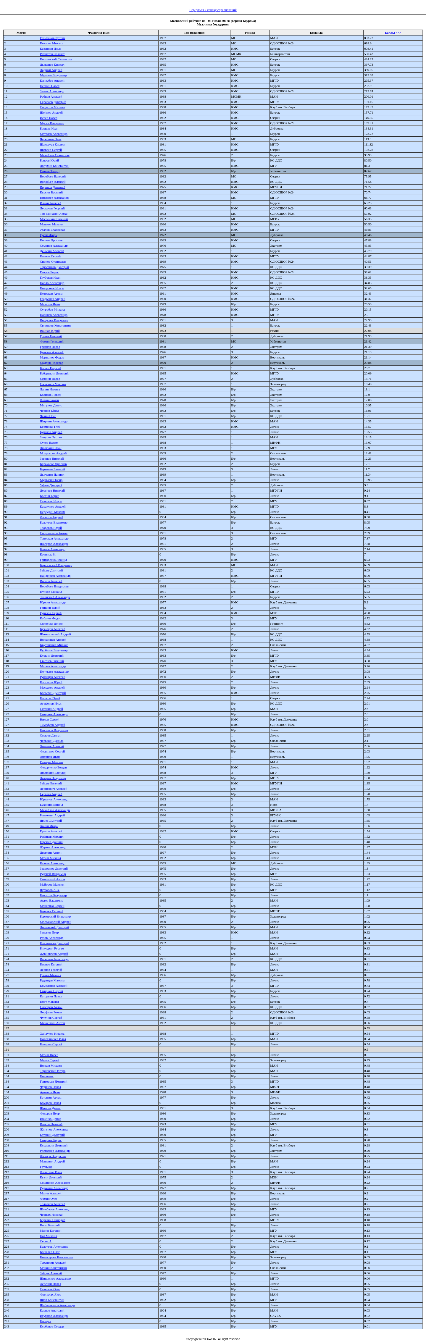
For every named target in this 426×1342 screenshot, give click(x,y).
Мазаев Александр (53, 666)
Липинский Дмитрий (54, 927)
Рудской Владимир (53, 874)
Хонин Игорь (49, 826)
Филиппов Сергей (52, 751)
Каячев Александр (52, 863)
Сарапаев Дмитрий (53, 102)
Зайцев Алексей (51, 1273)
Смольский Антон (52, 879)
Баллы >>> (393, 32)
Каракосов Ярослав (53, 464)
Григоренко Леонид (53, 559)
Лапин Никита (50, 389)
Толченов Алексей (52, 1204)
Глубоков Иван (50, 277)
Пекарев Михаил (51, 43)
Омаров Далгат (50, 735)
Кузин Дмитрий (51, 1177)
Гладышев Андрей (52, 299)
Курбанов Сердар (52, 1326)
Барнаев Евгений (51, 911)
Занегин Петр (49, 932)
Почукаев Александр (54, 671)
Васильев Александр (54, 959)
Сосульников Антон (53, 533)
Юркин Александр (53, 602)
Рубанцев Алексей (52, 677)
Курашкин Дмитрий (53, 1145)
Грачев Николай (51, 336)
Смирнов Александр (54, 714)
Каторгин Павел (51, 996)
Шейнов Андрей (51, 112)
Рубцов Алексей (51, 96)
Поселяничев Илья (53, 1039)
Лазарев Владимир (53, 778)
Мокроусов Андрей (53, 453)
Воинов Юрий (50, 330)
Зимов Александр (52, 91)
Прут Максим (49, 1001)
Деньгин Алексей (52, 251)
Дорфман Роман (51, 1012)
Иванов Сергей (50, 256)
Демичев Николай (52, 490)
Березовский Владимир (56, 565)
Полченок (47, 1076)
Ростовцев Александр (55, 1150)
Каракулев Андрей (53, 506)
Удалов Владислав (52, 229)
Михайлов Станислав (55, 155)
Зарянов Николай (52, 458)
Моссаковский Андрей (55, 921)
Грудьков (46, 1166)
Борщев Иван (49, 128)
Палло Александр (52, 283)
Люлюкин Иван (51, 448)
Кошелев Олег (50, 1252)
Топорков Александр (54, 538)
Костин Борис (49, 496)
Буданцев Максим (52, 980)
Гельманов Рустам (52, 38)
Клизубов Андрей (52, 80)
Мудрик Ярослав (51, 362)
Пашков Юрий (50, 698)
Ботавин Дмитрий (52, 1134)
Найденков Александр (55, 575)
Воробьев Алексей (52, 181)
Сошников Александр (55, 1182)
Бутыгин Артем (51, 1097)
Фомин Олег (48, 1198)
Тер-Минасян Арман (54, 213)
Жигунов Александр (54, 1129)
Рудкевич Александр (54, 1188)
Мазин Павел (49, 1055)
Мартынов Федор (52, 357)
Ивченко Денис (50, 1118)
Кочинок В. (48, 554)
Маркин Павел (50, 378)
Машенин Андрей (52, 1161)
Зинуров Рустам (51, 437)
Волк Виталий (50, 1225)
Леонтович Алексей (53, 788)
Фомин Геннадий (52, 341)
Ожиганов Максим (53, 384)
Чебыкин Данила (51, 740)
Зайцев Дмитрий (51, 570)
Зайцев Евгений (51, 783)
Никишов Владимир (54, 730)
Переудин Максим (52, 511)
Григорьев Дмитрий (53, 1081)
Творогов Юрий (51, 527)
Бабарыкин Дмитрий (54, 373)
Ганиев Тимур (49, 171)
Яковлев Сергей (51, 149)
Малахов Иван (50, 304)
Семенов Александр (54, 245)
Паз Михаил (48, 1236)
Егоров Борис (49, 272)
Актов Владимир (51, 900)
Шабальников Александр (57, 1305)
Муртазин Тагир (51, 480)
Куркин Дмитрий (52, 655)
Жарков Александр (53, 847)
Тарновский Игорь (52, 1071)
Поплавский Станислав (56, 59)
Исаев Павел (48, 117)
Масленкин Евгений (54, 219)
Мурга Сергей (49, 1060)
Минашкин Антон (52, 1023)
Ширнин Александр (53, 421)
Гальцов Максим (51, 762)
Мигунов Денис (51, 405)
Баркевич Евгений (52, 469)
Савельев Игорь (51, 501)
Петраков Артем (51, 293)
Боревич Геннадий (52, 1220)
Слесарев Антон (51, 1007)
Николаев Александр (54, 197)
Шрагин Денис (50, 1108)
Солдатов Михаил (52, 107)
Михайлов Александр (55, 810)
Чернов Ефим (49, 410)
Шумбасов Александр (55, 1209)
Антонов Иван (50, 756)
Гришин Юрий (50, 607)
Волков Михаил (51, 1065)
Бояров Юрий (49, 160)
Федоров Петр (50, 1113)
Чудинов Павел (50, 1087)
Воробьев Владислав (54, 586)
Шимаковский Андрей (55, 634)
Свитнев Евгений (52, 661)
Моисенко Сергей (52, 905)
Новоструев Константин (56, 1257)
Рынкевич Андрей (52, 815)
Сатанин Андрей (51, 708)
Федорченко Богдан (53, 767)
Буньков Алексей (52, 352)
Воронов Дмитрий (52, 187)
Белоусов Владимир (53, 522)
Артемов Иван (50, 1092)
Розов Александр (51, 937)
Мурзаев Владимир (53, 75)
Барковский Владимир (55, 916)
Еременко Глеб (50, 426)
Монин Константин (53, 1268)
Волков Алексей (51, 581)
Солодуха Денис (51, 623)
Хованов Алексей (52, 746)
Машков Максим (51, 224)
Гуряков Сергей (51, 613)
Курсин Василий (51, 192)
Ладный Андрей (51, 70)
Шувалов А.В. (49, 890)
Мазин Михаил (50, 858)
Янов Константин (52, 1299)
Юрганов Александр (54, 799)
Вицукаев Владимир (54, 320)
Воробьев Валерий (53, 176)
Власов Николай (51, 1124)
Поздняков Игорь (52, 288)
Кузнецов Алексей (52, 629)
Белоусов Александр (54, 1246)
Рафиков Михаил (52, 836)
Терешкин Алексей (53, 1262)
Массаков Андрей (52, 687)
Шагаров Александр (54, 543)
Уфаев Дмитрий (51, 485)
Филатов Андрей (51, 517)
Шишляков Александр (55, 1278)
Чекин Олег (48, 416)
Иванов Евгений (51, 964)
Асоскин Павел (50, 1284)
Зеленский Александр (55, 597)
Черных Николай (51, 1214)
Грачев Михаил (50, 975)
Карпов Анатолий (52, 1310)
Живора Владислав (53, 1156)
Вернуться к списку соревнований (213, 10)
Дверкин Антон (51, 852)
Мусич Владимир (52, 123)
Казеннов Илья (50, 48)
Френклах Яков (50, 1294)
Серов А (45, 1241)
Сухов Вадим (49, 442)
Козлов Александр (52, 549)
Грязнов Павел (50, 346)
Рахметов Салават (52, 54)
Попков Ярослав (51, 240)
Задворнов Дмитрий (54, 868)
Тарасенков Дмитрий (54, 267)
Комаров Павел (50, 1102)
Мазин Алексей (51, 1193)
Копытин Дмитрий (53, 693)
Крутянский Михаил (54, 645)
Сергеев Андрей (51, 794)
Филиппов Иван (51, 1172)
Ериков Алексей (51, 831)
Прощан (45, 1321)
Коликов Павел (50, 394)
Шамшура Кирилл (52, 144)
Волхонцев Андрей (53, 639)
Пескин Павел (49, 86)
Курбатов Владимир (53, 650)
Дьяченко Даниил (52, 474)
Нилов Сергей (49, 719)
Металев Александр (53, 133)
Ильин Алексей (50, 203)
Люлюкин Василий (53, 772)
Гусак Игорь (48, 235)
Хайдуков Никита (52, 1033)
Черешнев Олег (50, 139)
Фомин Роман (49, 400)
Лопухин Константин (54, 165)
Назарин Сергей (51, 1044)
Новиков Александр (53, 314)
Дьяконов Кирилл (52, 64)
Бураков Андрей (51, 432)
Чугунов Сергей (51, 1017)
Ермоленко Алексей (53, 985)
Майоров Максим (52, 884)
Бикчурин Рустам (52, 948)
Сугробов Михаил (52, 309)
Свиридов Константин (55, 325)
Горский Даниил (51, 842)
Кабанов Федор (50, 618)
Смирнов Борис (51, 1140)
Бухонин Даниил (51, 804)
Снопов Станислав (53, 261)
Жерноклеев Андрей (54, 953)
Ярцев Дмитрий (51, 820)
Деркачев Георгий (52, 208)
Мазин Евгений (50, 1230)
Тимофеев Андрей (52, 724)
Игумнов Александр (54, 1315)
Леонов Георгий (51, 969)
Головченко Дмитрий (54, 943)
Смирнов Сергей (51, 991)
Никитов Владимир (53, 895)
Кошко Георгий (50, 368)
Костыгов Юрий (51, 682)
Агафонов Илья (51, 703)
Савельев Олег (50, 1289)
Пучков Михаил (51, 591)
